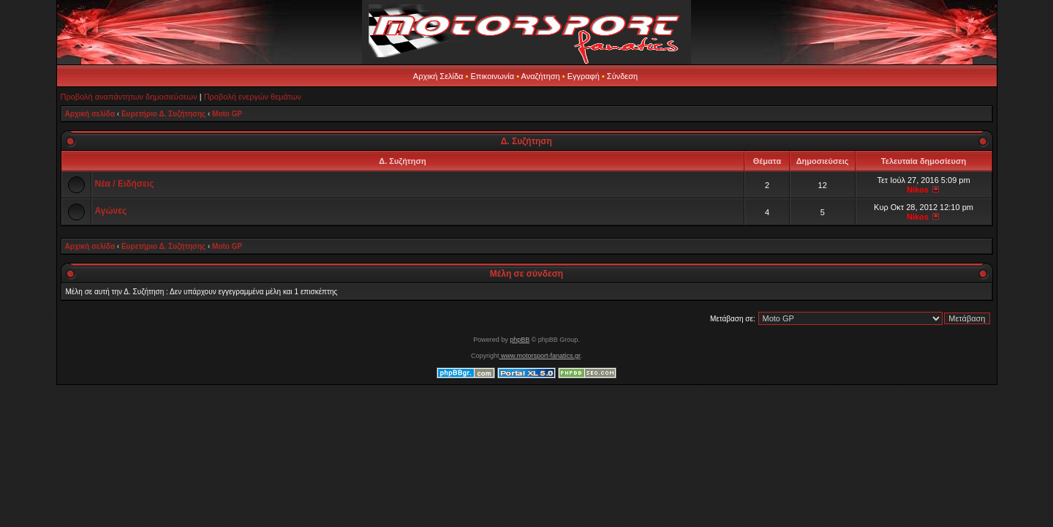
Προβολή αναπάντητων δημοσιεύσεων (129, 96)
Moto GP (227, 114)
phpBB (519, 339)
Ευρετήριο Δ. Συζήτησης (163, 114)
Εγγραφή (583, 76)
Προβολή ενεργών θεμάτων (252, 96)
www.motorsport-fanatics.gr (539, 355)
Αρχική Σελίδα (438, 76)
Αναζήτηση (540, 76)
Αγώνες (111, 211)
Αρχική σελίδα (90, 114)
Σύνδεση (622, 76)
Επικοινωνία (492, 76)
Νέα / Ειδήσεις (124, 184)
